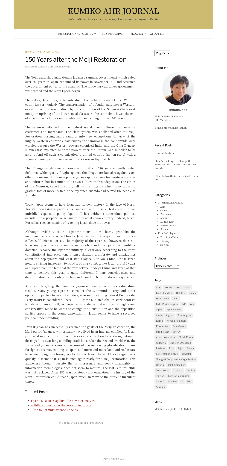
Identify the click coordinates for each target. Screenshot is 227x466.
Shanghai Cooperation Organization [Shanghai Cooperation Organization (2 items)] (176, 359)
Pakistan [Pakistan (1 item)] (160, 348)
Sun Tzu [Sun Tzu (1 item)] (190, 370)
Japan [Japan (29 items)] (159, 309)
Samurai (83, 422)
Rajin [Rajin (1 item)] (180, 348)
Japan (66, 422)
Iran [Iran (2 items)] (191, 304)
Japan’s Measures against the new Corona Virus (64, 401)
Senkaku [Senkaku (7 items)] (186, 353)
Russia (164, 229)
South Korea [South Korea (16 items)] (162, 370)
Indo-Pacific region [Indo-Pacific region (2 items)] (167, 304)
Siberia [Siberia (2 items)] (160, 364)
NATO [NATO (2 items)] (176, 331)
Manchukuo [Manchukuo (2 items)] (179, 326)
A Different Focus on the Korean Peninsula (61, 405)
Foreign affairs (169, 237)
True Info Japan (111, 33)
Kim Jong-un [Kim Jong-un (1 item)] (184, 315)
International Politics (75, 33)
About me (157, 33)
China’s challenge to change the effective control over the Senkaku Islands (175, 164)
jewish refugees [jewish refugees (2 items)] (165, 315)
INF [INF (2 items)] (183, 304)
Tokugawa (96, 422)
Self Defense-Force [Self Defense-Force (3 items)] (167, 353)
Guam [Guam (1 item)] (192, 292)
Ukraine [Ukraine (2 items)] (172, 381)
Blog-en (137, 33)
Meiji (74, 422)
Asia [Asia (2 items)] (178, 287)
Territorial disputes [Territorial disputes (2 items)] (178, 375)
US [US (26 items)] (181, 381)
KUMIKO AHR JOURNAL (113, 11)
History (30, 52)
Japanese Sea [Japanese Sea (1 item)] (173, 309)
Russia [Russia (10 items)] (190, 348)
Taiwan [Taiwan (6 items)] (160, 375)
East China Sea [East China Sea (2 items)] (164, 292)
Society (164, 244)
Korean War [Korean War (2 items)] (162, 326)
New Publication (164, 152)
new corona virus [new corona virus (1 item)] (165, 337)
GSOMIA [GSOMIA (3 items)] (181, 292)
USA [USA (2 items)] (189, 381)
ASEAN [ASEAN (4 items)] (168, 287)
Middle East (167, 221)
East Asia (165, 214)
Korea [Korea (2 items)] (159, 320)
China (163, 210)
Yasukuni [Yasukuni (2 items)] (161, 386)
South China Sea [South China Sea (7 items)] (176, 364)
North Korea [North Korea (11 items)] (186, 337)
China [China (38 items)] (187, 287)
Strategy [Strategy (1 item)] (178, 370)
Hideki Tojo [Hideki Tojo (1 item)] (162, 298)
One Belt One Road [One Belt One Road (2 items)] (180, 342)
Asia (162, 206)
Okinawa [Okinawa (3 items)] (161, 342)
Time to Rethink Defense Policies (54, 410)
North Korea (168, 225)
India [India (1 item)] (175, 298)
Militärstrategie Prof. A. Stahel (172, 409)
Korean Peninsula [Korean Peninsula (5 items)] (176, 320)
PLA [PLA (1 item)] (171, 348)
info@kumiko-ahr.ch (175, 127)
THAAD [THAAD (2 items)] (160, 381)
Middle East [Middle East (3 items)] (162, 331)
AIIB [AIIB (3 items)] (158, 287)
